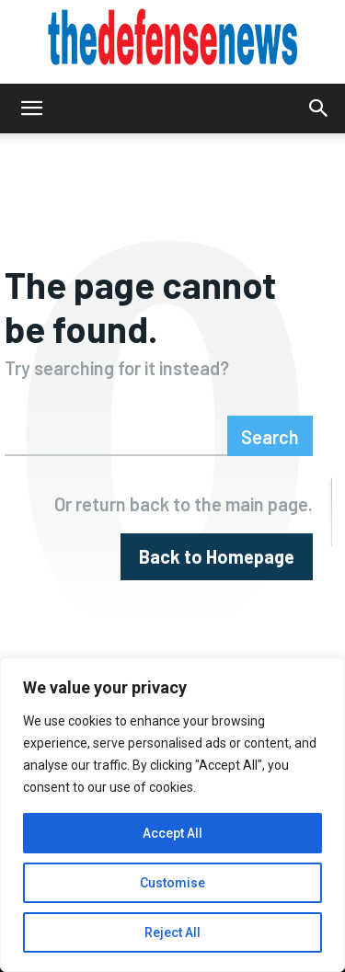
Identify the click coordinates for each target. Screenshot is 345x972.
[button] (31, 108)
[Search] (270, 436)
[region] (172, 815)
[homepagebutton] (217, 556)
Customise (172, 882)
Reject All (172, 932)
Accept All (172, 833)
